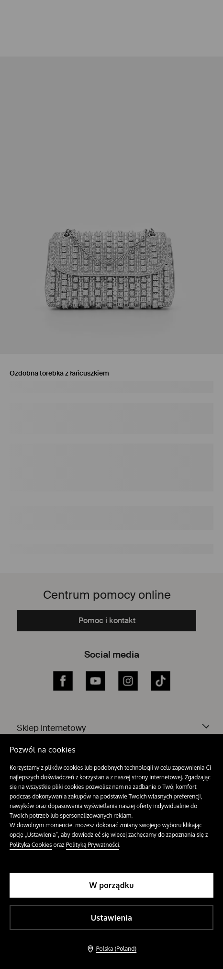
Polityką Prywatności (92, 844)
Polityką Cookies (31, 844)
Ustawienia (111, 918)
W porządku (111, 885)
